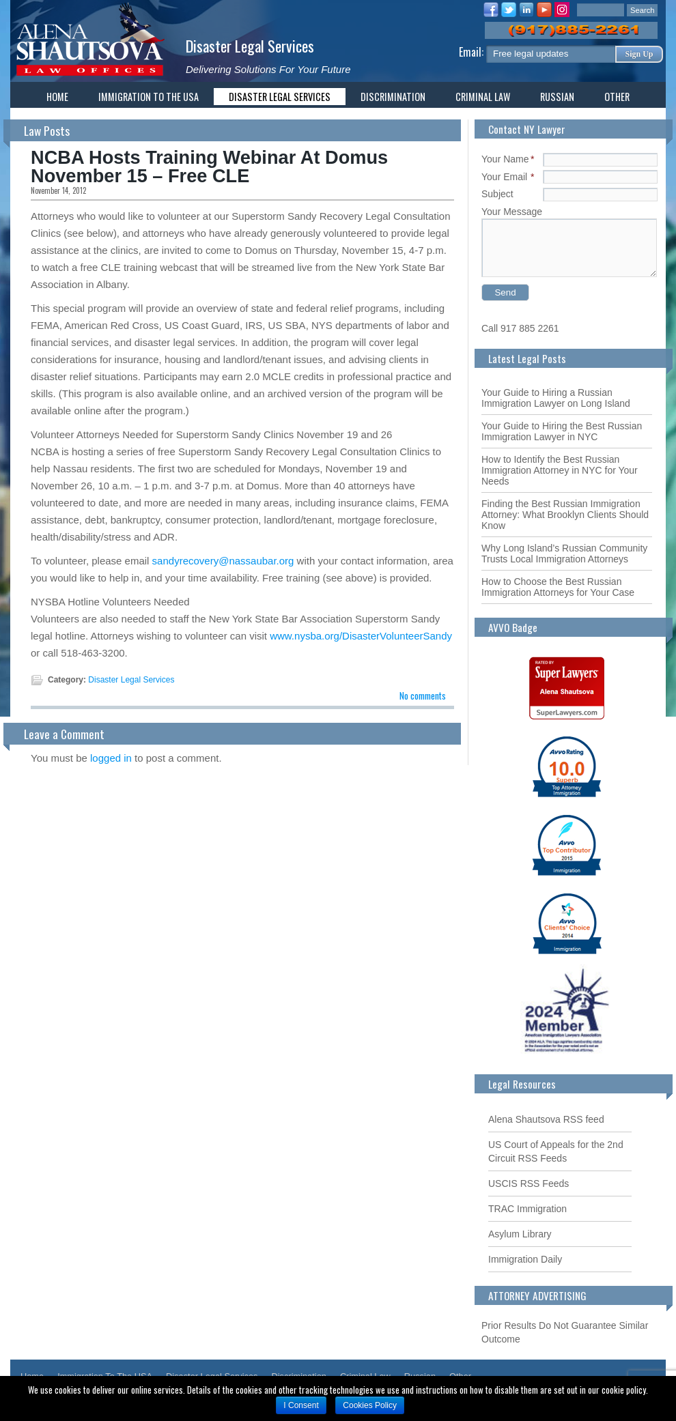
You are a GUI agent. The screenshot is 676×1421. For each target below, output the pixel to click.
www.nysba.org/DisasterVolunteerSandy (361, 636)
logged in (111, 758)
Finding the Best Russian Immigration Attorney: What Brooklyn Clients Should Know (565, 514)
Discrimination (393, 96)
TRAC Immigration (527, 1208)
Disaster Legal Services (250, 45)
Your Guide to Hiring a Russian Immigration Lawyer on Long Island (555, 398)
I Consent (300, 1405)
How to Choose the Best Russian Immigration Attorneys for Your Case (557, 587)
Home (57, 96)
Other (617, 96)
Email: (472, 52)
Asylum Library (520, 1234)
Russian (557, 96)
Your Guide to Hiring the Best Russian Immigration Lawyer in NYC (561, 431)
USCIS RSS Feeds (528, 1183)
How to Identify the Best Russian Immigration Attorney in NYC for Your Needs (559, 470)
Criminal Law (482, 96)
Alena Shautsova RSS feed (546, 1119)
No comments (422, 695)
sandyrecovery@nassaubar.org (223, 560)
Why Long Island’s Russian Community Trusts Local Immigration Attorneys (564, 553)
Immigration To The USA (148, 96)
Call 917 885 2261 (520, 328)
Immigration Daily (525, 1259)
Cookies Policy (370, 1405)
